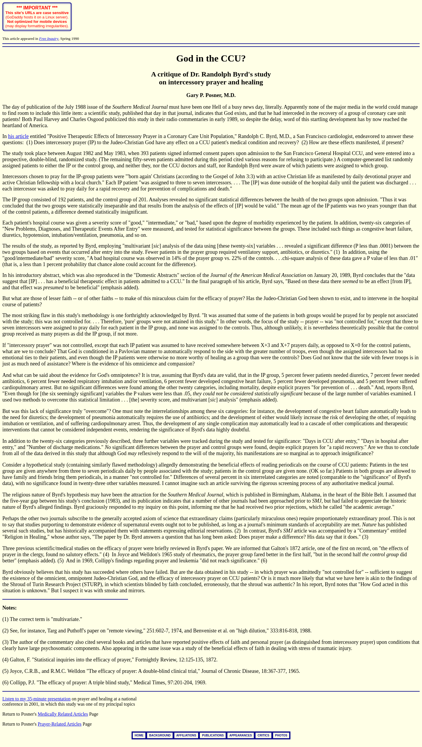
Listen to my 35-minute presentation (36, 698)
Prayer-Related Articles (59, 724)
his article (18, 136)
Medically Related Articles (63, 714)
